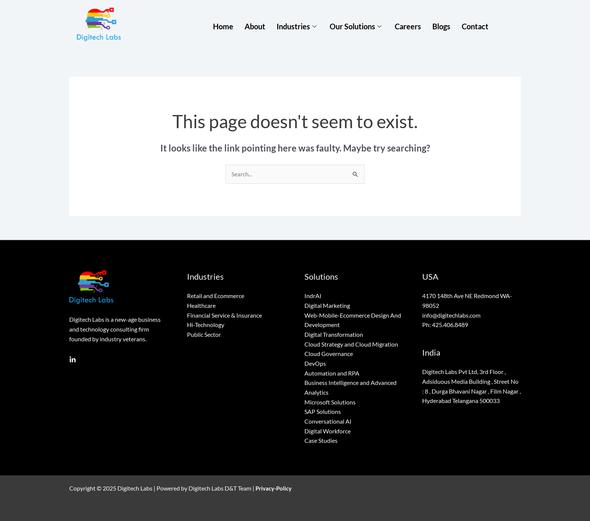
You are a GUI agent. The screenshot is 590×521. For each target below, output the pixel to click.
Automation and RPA (331, 373)
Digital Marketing (327, 305)
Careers (408, 25)
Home (223, 25)
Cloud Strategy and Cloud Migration (351, 344)
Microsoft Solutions (330, 402)
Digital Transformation (333, 334)
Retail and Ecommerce (215, 296)
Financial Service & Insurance (224, 315)
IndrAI (312, 296)
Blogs (441, 25)
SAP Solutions (322, 411)
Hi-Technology (205, 325)
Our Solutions (356, 25)
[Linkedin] (72, 360)
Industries (297, 25)
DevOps (315, 363)
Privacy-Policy (275, 488)
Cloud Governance (328, 353)
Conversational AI (327, 421)
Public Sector (204, 334)
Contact (475, 25)
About (255, 25)
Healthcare (201, 305)
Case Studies (321, 440)
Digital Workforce (327, 431)
